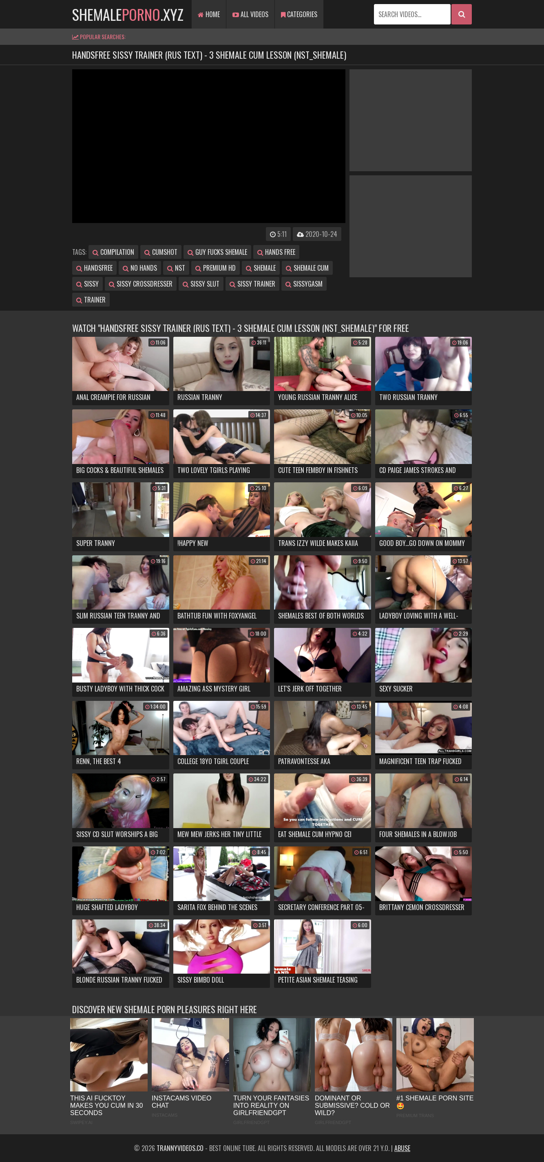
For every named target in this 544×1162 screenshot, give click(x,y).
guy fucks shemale (217, 252)
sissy (87, 284)
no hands (140, 268)
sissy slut (201, 284)
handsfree (94, 268)
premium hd (215, 268)
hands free (276, 252)
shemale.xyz (128, 14)
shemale (261, 268)
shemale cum (307, 268)
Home (209, 14)
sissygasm (304, 284)
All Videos (250, 14)
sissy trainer (252, 284)
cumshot (160, 252)
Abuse (402, 1148)
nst (176, 268)
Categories (299, 14)
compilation (113, 252)
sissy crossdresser (140, 284)
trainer (91, 300)
